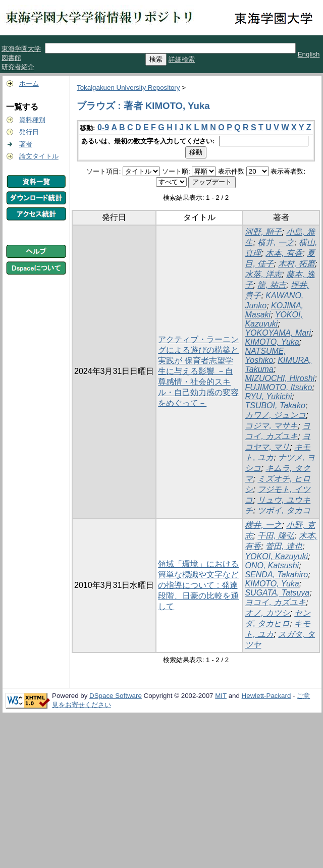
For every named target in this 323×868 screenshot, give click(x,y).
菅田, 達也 (283, 546)
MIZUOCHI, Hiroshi (279, 378)
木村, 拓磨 (296, 263)
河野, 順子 (263, 232)
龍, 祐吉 (271, 285)
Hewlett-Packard (266, 695)
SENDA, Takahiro (276, 574)
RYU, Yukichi (268, 396)
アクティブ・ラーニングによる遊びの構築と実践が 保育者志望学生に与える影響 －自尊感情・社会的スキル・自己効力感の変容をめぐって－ (198, 371)
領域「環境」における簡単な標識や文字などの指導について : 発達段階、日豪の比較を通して (198, 585)
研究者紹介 (18, 67)
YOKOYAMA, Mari (278, 333)
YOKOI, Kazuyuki (273, 319)
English (309, 54)
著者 (25, 144)
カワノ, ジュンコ (275, 415)
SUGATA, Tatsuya (277, 592)
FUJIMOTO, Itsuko (278, 387)
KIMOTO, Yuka (272, 342)
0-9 (103, 127)
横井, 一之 (275, 242)
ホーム (29, 83)
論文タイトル (39, 156)
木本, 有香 (283, 253)
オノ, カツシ (267, 613)
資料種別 (32, 120)
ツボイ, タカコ (283, 510)
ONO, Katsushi (272, 565)
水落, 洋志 (263, 274)
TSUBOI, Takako (275, 405)
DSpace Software (115, 695)
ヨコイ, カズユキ (275, 602)
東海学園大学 (21, 48)
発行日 (29, 132)
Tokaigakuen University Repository (128, 87)
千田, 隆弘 (275, 535)
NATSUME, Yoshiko (265, 355)
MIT (221, 695)
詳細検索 (182, 59)
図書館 (11, 58)
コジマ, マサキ (271, 425)
